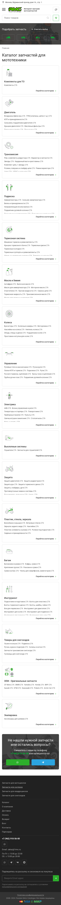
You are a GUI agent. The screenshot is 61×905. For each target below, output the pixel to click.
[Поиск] (48, 18)
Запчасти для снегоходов (13, 795)
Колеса (8, 322)
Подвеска (9, 196)
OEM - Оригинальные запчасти (20, 681)
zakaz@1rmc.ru (14, 849)
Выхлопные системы (15, 446)
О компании (7, 806)
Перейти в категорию (46, 91)
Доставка (6, 811)
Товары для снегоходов (16, 640)
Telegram (11, 862)
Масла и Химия (12, 280)
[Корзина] (56, 18)
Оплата (5, 815)
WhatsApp (4, 844)
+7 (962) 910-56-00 (11, 838)
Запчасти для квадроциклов (15, 791)
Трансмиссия (11, 154)
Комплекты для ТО (14, 81)
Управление (10, 363)
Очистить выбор (39, 29)
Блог (4, 823)
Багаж (7, 560)
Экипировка (10, 715)
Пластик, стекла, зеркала (17, 519)
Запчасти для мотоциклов (14, 783)
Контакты (6, 827)
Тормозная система (14, 238)
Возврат (5, 819)
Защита (8, 477)
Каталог (5, 802)
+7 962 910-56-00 (20, 753)
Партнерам (7, 832)
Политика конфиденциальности (30, 895)
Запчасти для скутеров (12, 787)
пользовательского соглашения (14, 887)
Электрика (10, 404)
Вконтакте (17, 862)
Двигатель (10, 112)
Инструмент (10, 598)
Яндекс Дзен (24, 862)
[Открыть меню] (4, 9)
